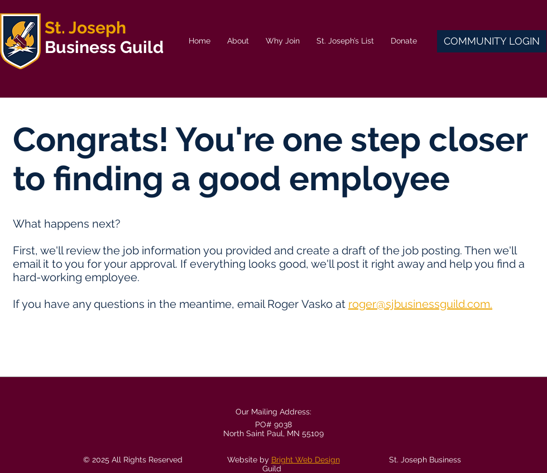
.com (477, 304)
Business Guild (104, 47)
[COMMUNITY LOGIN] (491, 41)
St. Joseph (85, 27)
